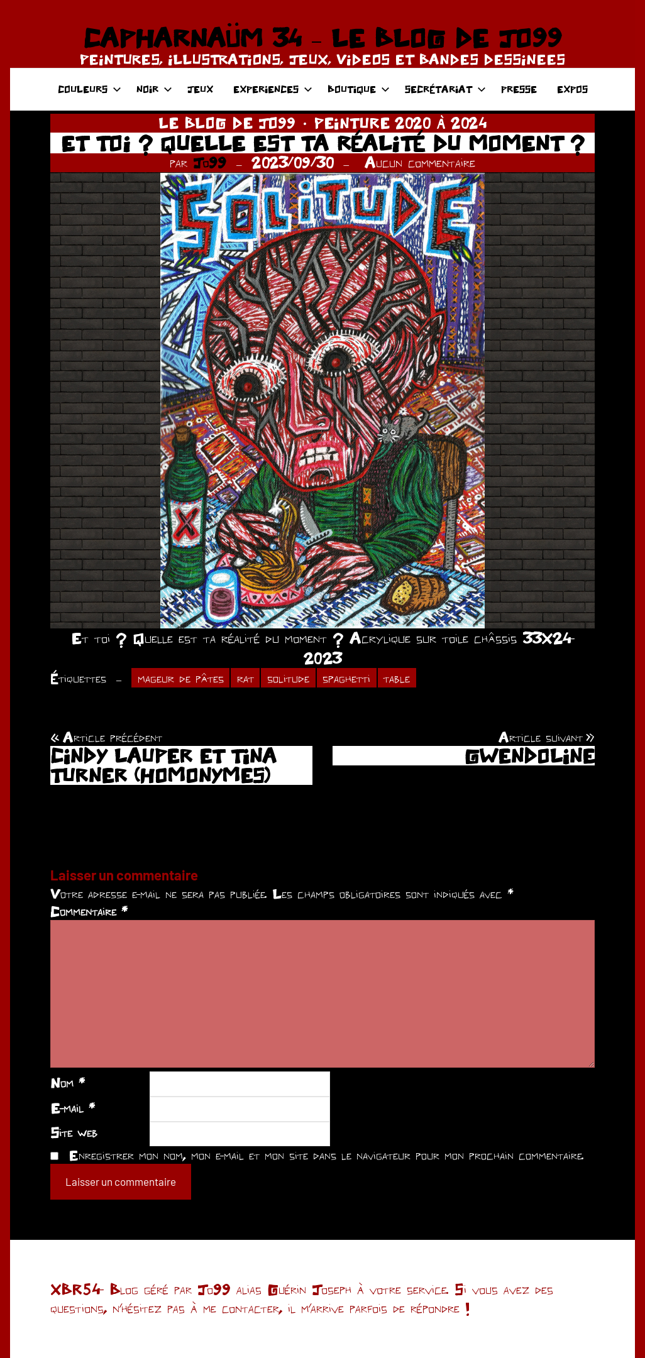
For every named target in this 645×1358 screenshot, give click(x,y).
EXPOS (572, 89)
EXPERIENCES (272, 89)
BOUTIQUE (359, 89)
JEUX (200, 89)
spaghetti (346, 678)
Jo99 (209, 162)
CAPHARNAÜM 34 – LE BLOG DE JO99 (322, 37)
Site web (73, 1132)
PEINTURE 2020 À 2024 (400, 123)
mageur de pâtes (181, 678)
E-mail (72, 1108)
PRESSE (519, 89)
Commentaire (89, 911)
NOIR (154, 89)
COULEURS (89, 89)
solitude (288, 678)
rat (245, 678)
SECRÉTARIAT (445, 89)
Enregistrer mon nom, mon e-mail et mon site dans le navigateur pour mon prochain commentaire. (326, 1155)
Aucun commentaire (420, 162)
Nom (67, 1083)
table (396, 678)
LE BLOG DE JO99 (226, 123)
